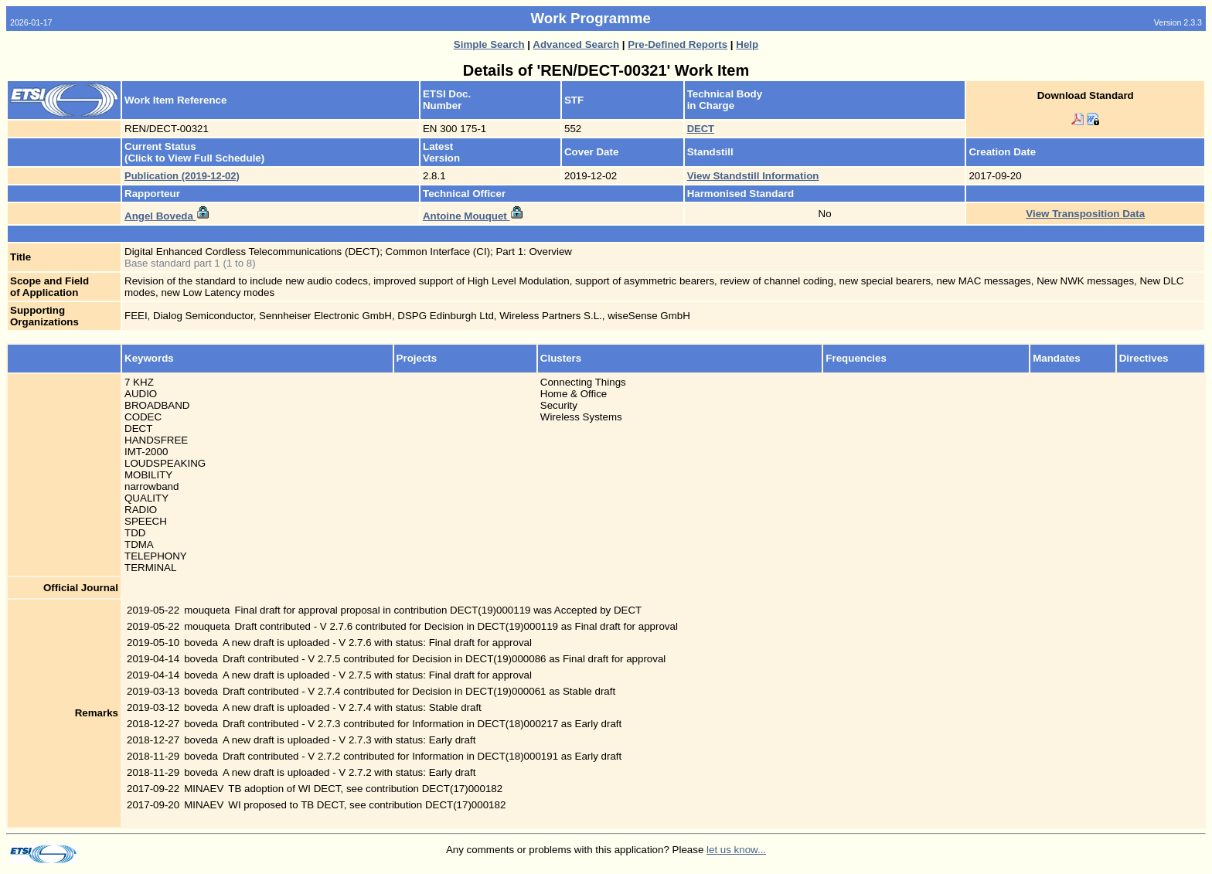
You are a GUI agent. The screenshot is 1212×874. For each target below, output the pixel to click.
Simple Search (489, 44)
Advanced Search (576, 44)
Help (747, 44)
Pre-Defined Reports (677, 44)
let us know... (736, 849)
